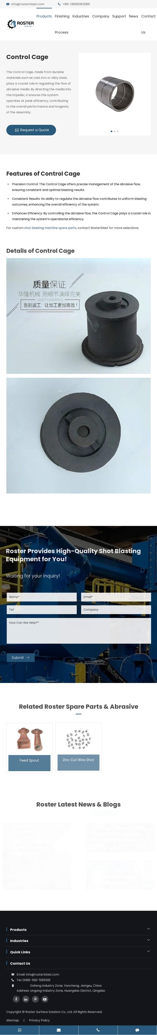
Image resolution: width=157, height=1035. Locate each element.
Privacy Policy (39, 1020)
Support (119, 16)
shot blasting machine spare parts (50, 228)
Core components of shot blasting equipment (29, 847)
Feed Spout (29, 757)
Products (44, 16)
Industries (80, 16)
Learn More (20, 883)
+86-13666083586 (76, 4)
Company (100, 16)
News (133, 16)
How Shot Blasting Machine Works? (110, 880)
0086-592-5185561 (36, 980)
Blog (63, 885)
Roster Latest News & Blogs (78, 807)
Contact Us (148, 24)
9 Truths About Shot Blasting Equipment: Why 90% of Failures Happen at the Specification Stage (118, 834)
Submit (24, 657)
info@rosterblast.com (27, 4)
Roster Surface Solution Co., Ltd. (49, 1012)
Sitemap (12, 1020)
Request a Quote (31, 130)
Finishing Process (62, 24)
